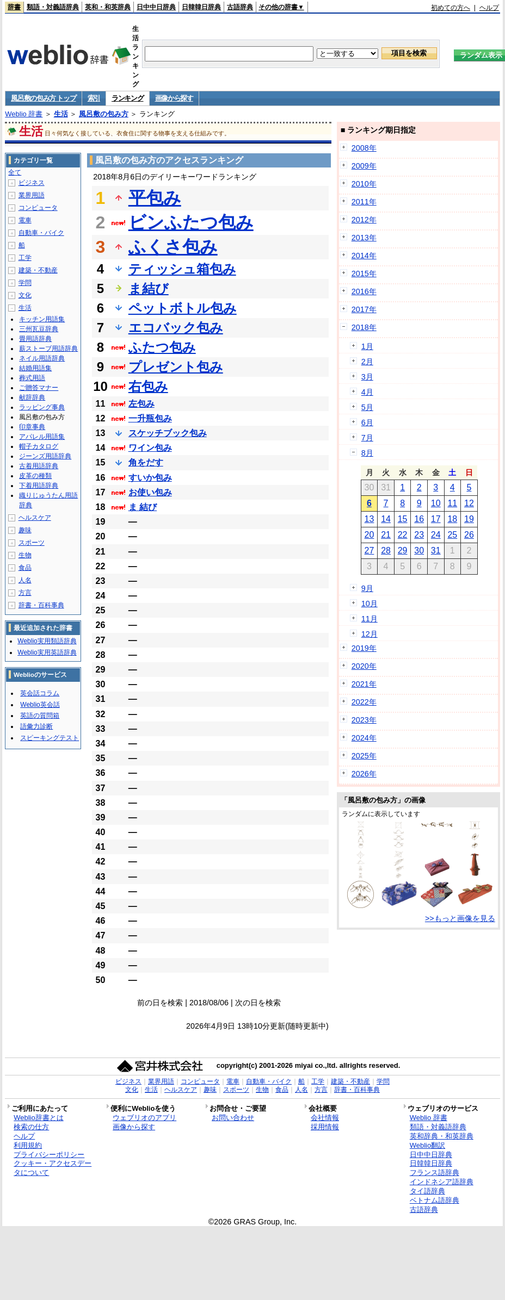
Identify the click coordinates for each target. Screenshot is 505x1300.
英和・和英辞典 (108, 7)
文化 (25, 295)
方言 (25, 592)
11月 (369, 618)
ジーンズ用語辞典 (45, 456)
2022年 (364, 702)
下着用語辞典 (38, 485)
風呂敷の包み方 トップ (43, 98)
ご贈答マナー (38, 387)
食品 (25, 567)
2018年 (364, 327)
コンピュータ (38, 208)
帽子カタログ (38, 446)
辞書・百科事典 (41, 605)
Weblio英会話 (39, 704)
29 (403, 550)
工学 (25, 258)
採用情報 (325, 1127)
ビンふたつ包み (191, 222)
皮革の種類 (35, 476)
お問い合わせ (233, 1118)
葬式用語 (32, 378)
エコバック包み (175, 327)
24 (436, 534)
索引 (94, 98)
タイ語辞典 (427, 1191)
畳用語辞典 (35, 339)
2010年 (364, 183)
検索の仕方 (31, 1127)
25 (452, 534)
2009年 (364, 165)
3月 (367, 376)
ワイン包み (150, 447)
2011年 (364, 201)
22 (403, 534)
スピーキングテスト (49, 738)
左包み (141, 403)
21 (386, 534)
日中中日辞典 (156, 7)
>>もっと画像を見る (460, 918)
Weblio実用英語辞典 (46, 652)
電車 (25, 220)
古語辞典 (240, 7)
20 (369, 534)
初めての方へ (450, 7)
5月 (367, 407)
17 (436, 519)
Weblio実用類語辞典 (46, 641)
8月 (367, 453)
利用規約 (28, 1145)
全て (14, 172)
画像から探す (174, 98)
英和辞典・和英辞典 (441, 1136)
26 (469, 534)
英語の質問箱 (39, 715)
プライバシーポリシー (49, 1154)
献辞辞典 (32, 397)
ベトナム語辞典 (434, 1200)
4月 (367, 392)
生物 (25, 555)
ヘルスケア (35, 517)
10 (436, 503)
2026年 (364, 773)
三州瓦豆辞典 (38, 329)
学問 (25, 283)
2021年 (364, 684)
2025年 (364, 755)
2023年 (364, 720)
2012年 (364, 219)
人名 (25, 580)
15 (403, 519)
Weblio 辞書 (23, 114)
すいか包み (150, 477)
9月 (367, 588)
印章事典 (32, 427)
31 (436, 550)
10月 (369, 603)
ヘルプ (489, 7)
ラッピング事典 (42, 407)
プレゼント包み (175, 366)
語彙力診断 (36, 726)
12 (469, 503)
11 (452, 503)
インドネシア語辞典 (441, 1182)
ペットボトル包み (182, 308)
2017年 (364, 309)
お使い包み (150, 492)
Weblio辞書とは (38, 1118)
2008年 (364, 148)
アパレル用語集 (42, 436)
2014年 (364, 255)
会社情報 (325, 1118)
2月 (367, 361)
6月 (367, 422)
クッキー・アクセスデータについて (52, 1168)
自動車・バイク (41, 233)
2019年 (364, 648)
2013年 (364, 237)
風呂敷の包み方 (103, 114)
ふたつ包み (162, 347)
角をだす (145, 462)
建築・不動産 (38, 270)
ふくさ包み (173, 247)
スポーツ (32, 542)
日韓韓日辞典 (201, 7)
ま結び (148, 288)
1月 (367, 346)
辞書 (14, 7)
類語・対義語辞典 (53, 7)
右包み (148, 386)
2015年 (364, 273)
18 (452, 519)
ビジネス (32, 182)
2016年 (364, 291)
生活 (61, 114)
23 (419, 534)
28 (386, 550)
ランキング (128, 98)
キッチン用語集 (42, 319)
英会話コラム (39, 693)
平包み (154, 198)
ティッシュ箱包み (182, 269)
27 (369, 550)
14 (386, 519)
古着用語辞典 (38, 466)
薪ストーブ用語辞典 (48, 348)
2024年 (364, 737)
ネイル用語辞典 (42, 358)
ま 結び (142, 507)
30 (419, 550)
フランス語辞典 (434, 1172)
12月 (369, 634)
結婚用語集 (35, 368)
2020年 (364, 666)
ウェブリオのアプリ (144, 1118)
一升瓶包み (150, 418)
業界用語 (32, 195)
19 (469, 519)
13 (369, 519)
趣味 (25, 530)
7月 (367, 437)
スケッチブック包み (167, 433)
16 (419, 519)
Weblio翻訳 (427, 1145)
